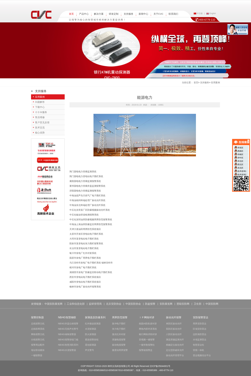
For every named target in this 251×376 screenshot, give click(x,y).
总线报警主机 (38, 323)
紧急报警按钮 (91, 339)
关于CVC (158, 13)
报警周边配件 (38, 345)
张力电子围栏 (118, 329)
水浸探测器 (90, 329)
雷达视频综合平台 (202, 355)
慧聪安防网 (183, 303)
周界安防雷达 (199, 323)
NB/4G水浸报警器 (67, 350)
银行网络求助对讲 (148, 334)
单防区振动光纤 (174, 323)
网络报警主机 (38, 334)
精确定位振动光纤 (175, 345)
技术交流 (40, 127)
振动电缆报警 (118, 345)
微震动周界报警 (120, 350)
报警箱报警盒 (145, 350)
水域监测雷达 (199, 339)
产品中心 (84, 13)
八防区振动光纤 (174, 334)
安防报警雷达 (200, 317)
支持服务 (128, 13)
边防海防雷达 (199, 334)
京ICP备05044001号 (160, 366)
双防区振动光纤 (174, 329)
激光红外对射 (118, 334)
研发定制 (113, 13)
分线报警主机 (38, 339)
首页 (71, 13)
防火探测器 (90, 334)
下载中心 (40, 107)
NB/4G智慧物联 (67, 317)
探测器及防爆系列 (95, 317)
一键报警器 (36, 355)
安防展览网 (166, 303)
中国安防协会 (133, 303)
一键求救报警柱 (147, 345)
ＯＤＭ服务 (41, 112)
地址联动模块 (38, 350)
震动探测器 (90, 345)
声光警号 (89, 350)
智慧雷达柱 (198, 345)
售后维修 (40, 117)
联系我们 (173, 13)
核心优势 (40, 132)
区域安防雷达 (199, 329)
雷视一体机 (198, 350)
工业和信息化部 (76, 303)
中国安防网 (212, 303)
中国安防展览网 (53, 303)
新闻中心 (143, 13)
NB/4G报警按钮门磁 (68, 339)
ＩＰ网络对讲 (146, 317)
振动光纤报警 (173, 317)
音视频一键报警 (147, 339)
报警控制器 (37, 317)
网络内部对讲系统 (148, 329)
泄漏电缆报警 (118, 339)
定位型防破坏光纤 (175, 350)
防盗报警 (150, 303)
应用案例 (40, 96)
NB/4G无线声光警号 (68, 329)
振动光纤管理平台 (175, 355)
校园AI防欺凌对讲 (148, 323)
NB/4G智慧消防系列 (68, 345)
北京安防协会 (113, 303)
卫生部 (197, 303)
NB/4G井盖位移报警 (68, 323)
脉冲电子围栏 (118, 323)
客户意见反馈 (42, 122)
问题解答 (40, 102)
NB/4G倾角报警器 (67, 334)
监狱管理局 (95, 303)
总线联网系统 (38, 329)
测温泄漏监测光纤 (175, 339)
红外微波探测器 (93, 323)
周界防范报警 (119, 317)
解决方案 (99, 13)
